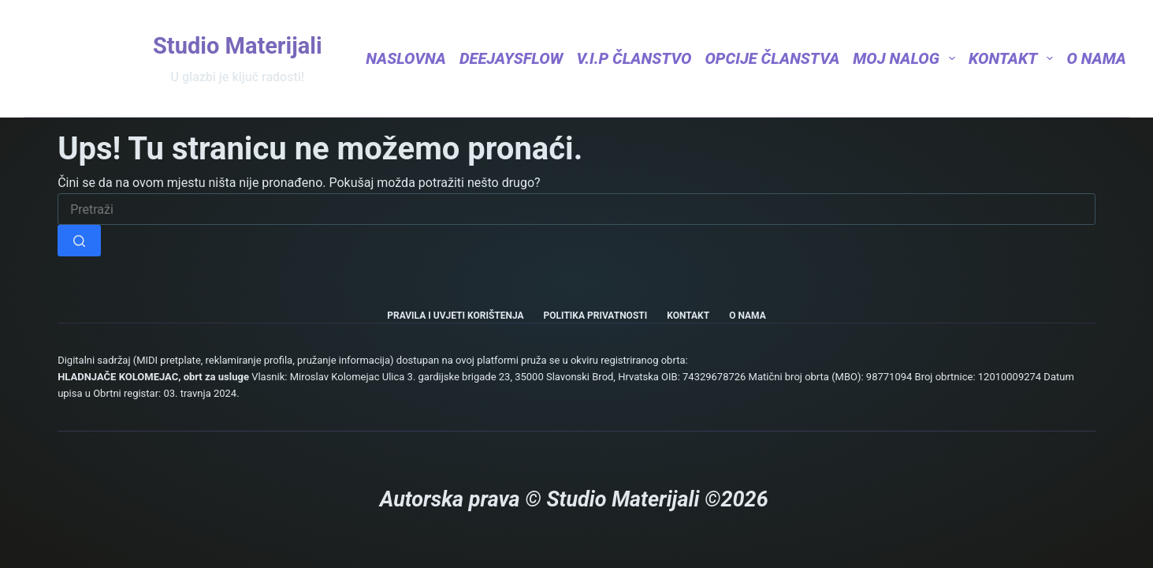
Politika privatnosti (596, 315)
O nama (1096, 58)
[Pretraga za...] (576, 209)
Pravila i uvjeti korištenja (455, 315)
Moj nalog (904, 58)
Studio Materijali (237, 45)
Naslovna (406, 58)
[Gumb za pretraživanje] (79, 240)
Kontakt (1011, 58)
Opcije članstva (772, 58)
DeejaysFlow (511, 58)
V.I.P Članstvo (634, 58)
